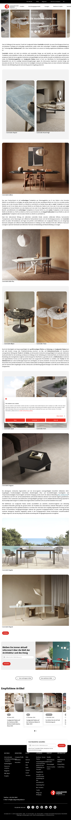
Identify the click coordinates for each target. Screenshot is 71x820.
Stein (27, 757)
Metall (27, 762)
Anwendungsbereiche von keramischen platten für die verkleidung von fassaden (40, 765)
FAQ (58, 757)
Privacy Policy (60, 764)
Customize (35, 420)
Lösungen (39, 753)
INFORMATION (61, 753)
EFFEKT (28, 753)
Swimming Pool (40, 785)
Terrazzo (28, 775)
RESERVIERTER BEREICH (61, 761)
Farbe (27, 768)
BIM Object (7, 773)
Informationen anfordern (50, 761)
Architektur (18, 760)
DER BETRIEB (18, 753)
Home (4, 11)
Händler (49, 757)
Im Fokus (7, 753)
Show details (60, 416)
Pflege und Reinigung (39, 794)
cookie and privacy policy (26, 410)
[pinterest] (32, 31)
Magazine (9, 11)
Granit (27, 773)
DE (65, 2)
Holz (27, 765)
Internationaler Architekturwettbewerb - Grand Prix (9, 759)
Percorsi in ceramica (7, 767)
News (13, 11)
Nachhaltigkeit (8, 764)
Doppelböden (39, 772)
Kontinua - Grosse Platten (40, 758)
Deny (15, 420)
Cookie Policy (60, 767)
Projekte (6, 776)
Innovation (17, 762)
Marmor (28, 760)
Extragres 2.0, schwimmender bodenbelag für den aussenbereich (40, 778)
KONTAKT (49, 753)
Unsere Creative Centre (51, 768)
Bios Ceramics (39, 788)
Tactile (38, 790)
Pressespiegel (50, 764)
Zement (28, 770)
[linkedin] (39, 31)
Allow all (56, 420)
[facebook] (35, 31)
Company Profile (19, 757)
